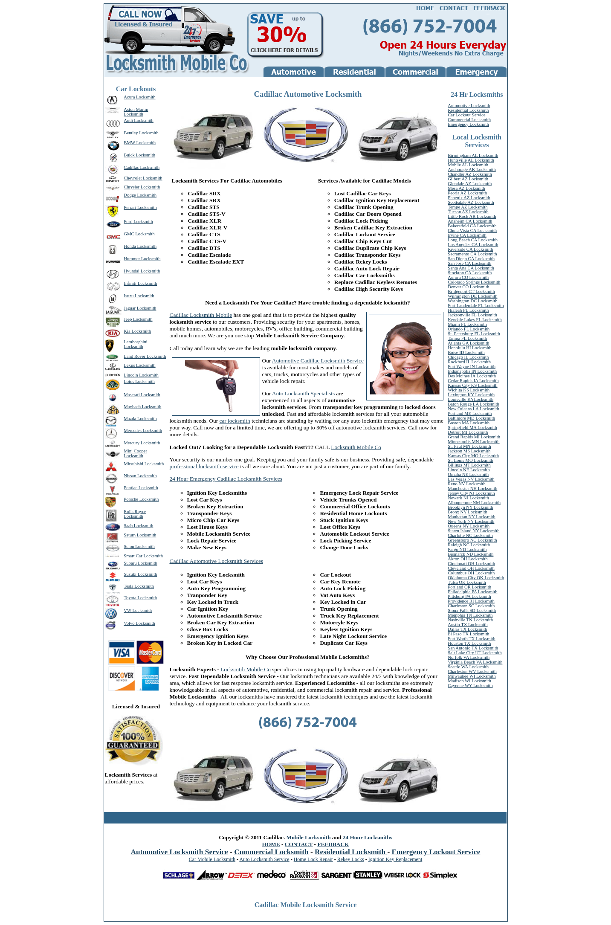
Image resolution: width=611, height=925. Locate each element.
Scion (129, 546)
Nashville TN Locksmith (470, 620)
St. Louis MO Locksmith (470, 460)
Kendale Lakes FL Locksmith (475, 319)
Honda (130, 246)
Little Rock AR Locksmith (472, 216)
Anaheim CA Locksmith (470, 221)
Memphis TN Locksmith (470, 615)
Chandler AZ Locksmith (470, 174)
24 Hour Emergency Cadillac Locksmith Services (226, 479)
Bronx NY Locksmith (467, 512)
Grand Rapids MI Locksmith (474, 437)
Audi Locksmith (138, 120)
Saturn (130, 535)
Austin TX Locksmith (467, 624)
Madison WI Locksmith (469, 681)
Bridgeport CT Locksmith (471, 291)
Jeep (128, 319)
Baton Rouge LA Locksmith (473, 404)
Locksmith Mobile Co (356, 447)
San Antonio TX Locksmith (473, 648)
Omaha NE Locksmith (468, 474)
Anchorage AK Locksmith (471, 169)
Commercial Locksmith (469, 119)
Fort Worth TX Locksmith (471, 638)
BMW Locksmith (140, 142)
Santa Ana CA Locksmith (471, 268)
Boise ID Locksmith (466, 352)
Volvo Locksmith (139, 623)
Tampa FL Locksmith (467, 338)
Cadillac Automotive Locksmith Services (217, 561)
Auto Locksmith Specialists (303, 393)
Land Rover (134, 356)
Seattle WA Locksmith (468, 666)
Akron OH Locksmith (468, 559)
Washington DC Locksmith (472, 301)
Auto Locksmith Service (264, 859)
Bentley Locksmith (141, 132)
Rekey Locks (350, 859)
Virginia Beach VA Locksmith (475, 662)
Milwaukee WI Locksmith (471, 676)
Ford (128, 221)
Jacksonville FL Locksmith (472, 315)
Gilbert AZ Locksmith (468, 179)
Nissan (130, 475)
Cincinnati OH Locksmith (471, 563)
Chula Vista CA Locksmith (472, 230)
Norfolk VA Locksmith (468, 657)
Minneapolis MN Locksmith (473, 441)
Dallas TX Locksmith (467, 629)
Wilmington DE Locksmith (472, 296)
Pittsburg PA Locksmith (469, 596)
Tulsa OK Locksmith (467, 582)
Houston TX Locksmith (469, 643)
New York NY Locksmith (471, 521)
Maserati (131, 394)
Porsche (131, 499)
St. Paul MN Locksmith (469, 446)
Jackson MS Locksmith (469, 451)
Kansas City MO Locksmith (473, 455)
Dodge (130, 195)
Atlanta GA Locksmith (468, 343)
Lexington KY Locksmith (471, 394)
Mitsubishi (133, 463)
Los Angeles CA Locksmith (473, 244)
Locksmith (152, 178)
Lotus (129, 381)
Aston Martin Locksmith (136, 111)
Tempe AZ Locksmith (467, 207)
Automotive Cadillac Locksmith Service (318, 360)
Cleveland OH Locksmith (471, 568)
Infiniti (130, 283)
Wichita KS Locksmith (468, 390)
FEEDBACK (333, 844)
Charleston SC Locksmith (471, 605)
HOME (271, 844)
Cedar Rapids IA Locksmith (473, 380)
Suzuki (130, 574)
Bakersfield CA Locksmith (472, 225)
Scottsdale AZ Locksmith (471, 202)
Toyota (130, 597)
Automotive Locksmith (469, 105)
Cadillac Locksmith (141, 167)
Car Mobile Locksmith (212, 859)
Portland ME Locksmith (470, 413)
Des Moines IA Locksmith (472, 376)
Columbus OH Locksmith (471, 573)
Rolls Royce (135, 511)
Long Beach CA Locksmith (473, 240)
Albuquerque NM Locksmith (474, 502)
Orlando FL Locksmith (468, 329)
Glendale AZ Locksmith (470, 183)
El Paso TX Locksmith (468, 634)
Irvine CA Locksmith (467, 235)
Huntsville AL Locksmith (471, 160)
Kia (127, 331)
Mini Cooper (135, 451)
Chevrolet (133, 178)
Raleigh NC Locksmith (469, 544)
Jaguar (130, 308)
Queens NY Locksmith (468, 526)
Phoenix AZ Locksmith (469, 197)
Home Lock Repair (313, 859)
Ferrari (130, 207)
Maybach (132, 406)
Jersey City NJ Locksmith (471, 493)
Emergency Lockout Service (436, 852)
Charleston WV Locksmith (472, 671)
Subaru (130, 563)
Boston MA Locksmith (468, 422)
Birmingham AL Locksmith (473, 155)
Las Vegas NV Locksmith (471, 479)
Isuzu (128, 295)
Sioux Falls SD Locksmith (472, 610)
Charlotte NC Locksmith (470, 535)
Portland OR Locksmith (469, 587)
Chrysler (131, 187)
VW (127, 610)
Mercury (131, 443)
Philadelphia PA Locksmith (472, 591)
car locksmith (234, 421)
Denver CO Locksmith (468, 286)
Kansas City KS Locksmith (472, 385)
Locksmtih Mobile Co (245, 669)
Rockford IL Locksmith (469, 362)
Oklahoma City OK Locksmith (476, 577)
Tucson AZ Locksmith (468, 211)
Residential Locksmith (468, 110)
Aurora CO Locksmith (468, 277)
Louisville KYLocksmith (470, 399)
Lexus (129, 365)
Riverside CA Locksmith (470, 249)
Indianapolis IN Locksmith (472, 371)
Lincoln (131, 375)
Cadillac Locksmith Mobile (201, 315)
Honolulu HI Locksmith (469, 347)
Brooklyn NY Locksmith (470, 507)
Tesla (128, 586)
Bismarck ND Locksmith (470, 554)
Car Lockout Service (466, 115)
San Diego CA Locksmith (471, 258)
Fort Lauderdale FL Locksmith (476, 305)
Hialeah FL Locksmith (468, 310)
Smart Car (133, 556)
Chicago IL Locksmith (468, 357)
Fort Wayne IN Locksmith (471, 366)
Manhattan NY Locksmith (471, 516)
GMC (129, 234)
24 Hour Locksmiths (367, 837)
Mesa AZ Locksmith (466, 188)
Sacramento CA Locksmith (472, 254)
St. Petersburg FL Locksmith (474, 333)
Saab (128, 525)
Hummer (132, 258)
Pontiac (130, 487)
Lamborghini (135, 341)
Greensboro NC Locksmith (472, 540)
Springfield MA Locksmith (472, 427)
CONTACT (299, 844)
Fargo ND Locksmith (467, 549)
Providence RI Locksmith (471, 601)
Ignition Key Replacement (395, 859)
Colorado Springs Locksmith (474, 282)
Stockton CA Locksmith (470, 272)
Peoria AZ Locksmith (467, 193)
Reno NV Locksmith (467, 483)
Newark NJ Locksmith (468, 498)
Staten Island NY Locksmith (473, 530)
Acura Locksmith (139, 97)
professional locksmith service (204, 466)
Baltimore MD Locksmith (471, 418)
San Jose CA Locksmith (469, 263)
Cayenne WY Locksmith (470, 685)
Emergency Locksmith (468, 124)
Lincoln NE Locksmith (468, 469)
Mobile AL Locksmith (468, 164)
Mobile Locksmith (309, 837)
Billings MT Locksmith (469, 465)
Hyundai (131, 271)
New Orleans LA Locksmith (473, 408)
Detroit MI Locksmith (468, 432)
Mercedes (132, 430)
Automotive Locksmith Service (179, 852)
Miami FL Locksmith (467, 324)
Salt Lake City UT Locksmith (474, 652)
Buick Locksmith (139, 155)
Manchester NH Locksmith (472, 488)
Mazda (130, 418)
